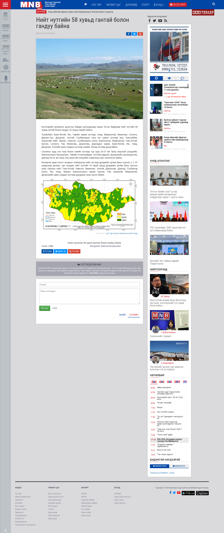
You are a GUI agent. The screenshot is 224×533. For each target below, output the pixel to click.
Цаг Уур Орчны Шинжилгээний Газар (125, 235)
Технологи (19, 502)
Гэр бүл (51, 511)
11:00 (157, 410)
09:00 (157, 405)
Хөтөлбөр (161, 377)
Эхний (126, 317)
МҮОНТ (84, 499)
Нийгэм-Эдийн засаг (23, 499)
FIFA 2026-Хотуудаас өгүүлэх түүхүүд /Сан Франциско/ (173, 442)
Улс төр (96, 4)
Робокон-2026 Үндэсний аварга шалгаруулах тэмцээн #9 (173, 426)
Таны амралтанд (54, 502)
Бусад (159, 4)
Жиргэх (64, 253)
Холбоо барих (86, 508)
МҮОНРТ (85, 490)
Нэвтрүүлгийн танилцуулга (25, 527)
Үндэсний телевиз (6, 27)
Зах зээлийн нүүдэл (169, 414)
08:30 (157, 400)
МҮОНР (84, 496)
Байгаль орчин (174, 95)
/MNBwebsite (183, 468)
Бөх (169, 148)
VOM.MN (117, 496)
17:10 (157, 442)
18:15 (157, 452)
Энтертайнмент (21, 518)
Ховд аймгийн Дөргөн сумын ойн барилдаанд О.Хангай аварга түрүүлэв (84, 14)
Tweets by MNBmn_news (166, 475)
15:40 (157, 437)
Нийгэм (171, 113)
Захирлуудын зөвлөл (89, 505)
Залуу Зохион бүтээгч (122, 499)
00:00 (157, 390)
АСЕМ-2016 (19, 521)
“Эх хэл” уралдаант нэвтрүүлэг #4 (174, 419)
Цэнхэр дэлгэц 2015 (56, 499)
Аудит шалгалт (120, 505)
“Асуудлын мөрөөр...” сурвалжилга (169, 447)
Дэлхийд (131, 4)
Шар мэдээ (52, 521)
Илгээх (48, 310)
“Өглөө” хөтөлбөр (168, 405)
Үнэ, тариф (85, 511)
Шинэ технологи (54, 496)
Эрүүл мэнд (52, 515)
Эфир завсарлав (168, 389)
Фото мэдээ (19, 508)
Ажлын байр (86, 515)
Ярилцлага (19, 515)
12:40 (157, 432)
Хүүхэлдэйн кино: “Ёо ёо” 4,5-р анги (174, 400)
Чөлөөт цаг (53, 490)
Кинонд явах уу (21, 524)
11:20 (157, 414)
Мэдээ (163, 409)
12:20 (157, 424)
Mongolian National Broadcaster (109, 248)
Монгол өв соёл (168, 452)
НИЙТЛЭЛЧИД (162, 271)
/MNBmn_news (163, 468)
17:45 (157, 447)
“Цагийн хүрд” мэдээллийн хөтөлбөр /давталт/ (172, 395)
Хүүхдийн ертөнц (54, 505)
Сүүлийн (137, 317)
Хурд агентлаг (164, 163)
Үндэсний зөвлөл (87, 502)
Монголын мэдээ (6, 38)
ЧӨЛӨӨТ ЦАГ (113, 4)
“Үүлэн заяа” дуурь (168, 437)
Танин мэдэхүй (54, 518)
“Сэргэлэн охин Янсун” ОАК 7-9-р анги (173, 432)
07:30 (157, 394)
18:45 (157, 457)
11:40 (157, 419)
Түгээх (51, 253)
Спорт (145, 4)
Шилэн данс (86, 518)
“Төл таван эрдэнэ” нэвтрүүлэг (169, 457)
